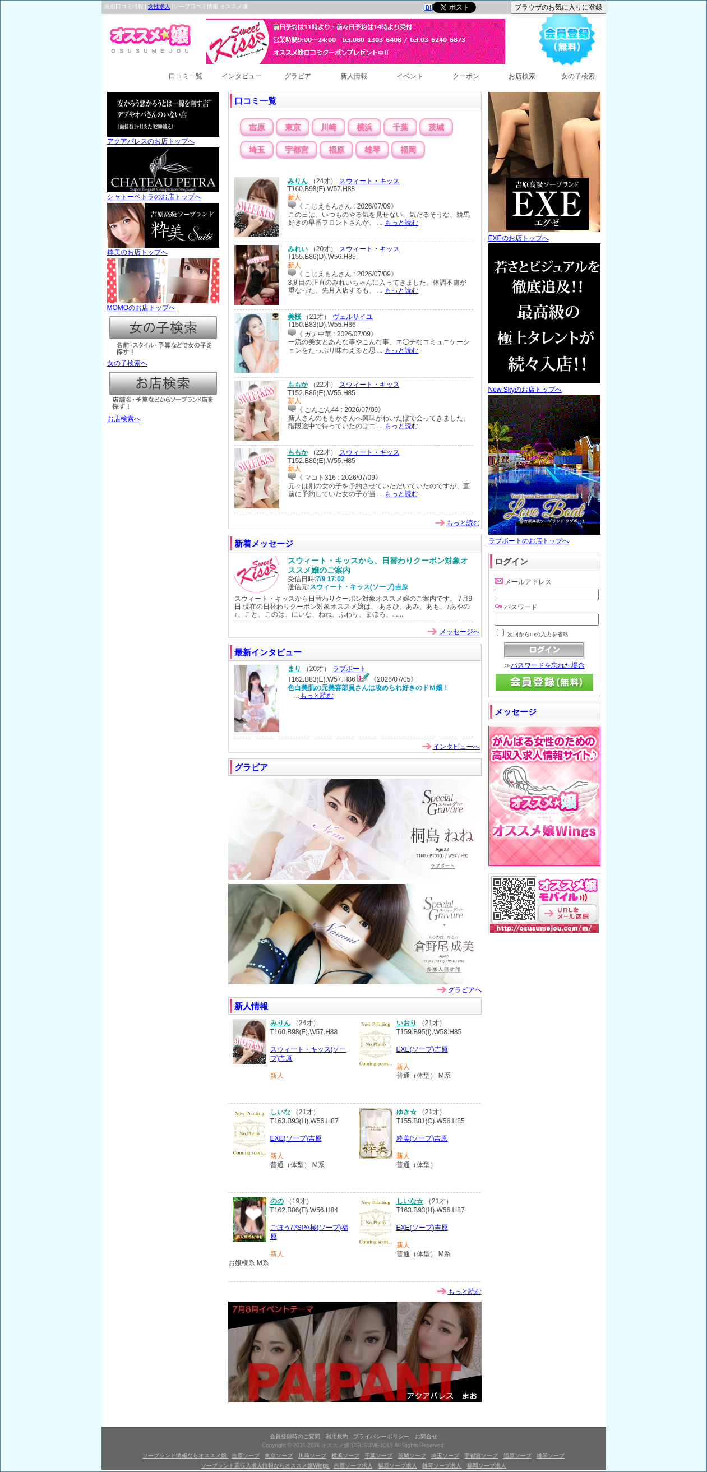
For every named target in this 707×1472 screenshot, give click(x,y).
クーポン (465, 76)
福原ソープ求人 (397, 1465)
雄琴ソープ (551, 1455)
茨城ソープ (412, 1455)
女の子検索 (578, 76)
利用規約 (337, 1436)
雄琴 (372, 149)
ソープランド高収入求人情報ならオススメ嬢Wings (265, 1465)
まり (294, 669)
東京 (293, 127)
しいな (280, 1112)
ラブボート (349, 669)
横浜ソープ (345, 1455)
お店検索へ (163, 415)
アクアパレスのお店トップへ (163, 138)
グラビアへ (465, 990)
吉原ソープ (246, 1455)
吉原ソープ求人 (353, 1465)
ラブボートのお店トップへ (544, 537)
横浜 (364, 127)
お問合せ (426, 1436)
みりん (298, 181)
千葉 (400, 127)
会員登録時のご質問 (295, 1436)
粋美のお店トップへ (163, 249)
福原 (336, 149)
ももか (298, 384)
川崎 (328, 127)
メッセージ (516, 711)
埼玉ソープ (445, 1455)
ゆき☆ (406, 1112)
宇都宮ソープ (481, 1455)
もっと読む (401, 222)
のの (277, 1201)
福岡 (408, 149)
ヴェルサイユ (352, 317)
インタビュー (241, 76)
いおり (406, 1023)
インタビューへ (456, 747)
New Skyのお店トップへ (544, 385)
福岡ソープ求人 (486, 1465)
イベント (409, 76)
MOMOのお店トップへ (163, 304)
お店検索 (522, 76)
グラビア (297, 76)
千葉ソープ (378, 1455)
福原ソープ (517, 1455)
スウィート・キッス (369, 181)
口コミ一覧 (185, 76)
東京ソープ (279, 1455)
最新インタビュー (268, 652)
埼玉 (257, 149)
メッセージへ (460, 632)
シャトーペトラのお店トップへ (163, 193)
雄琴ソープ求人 (441, 1465)
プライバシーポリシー (381, 1436)
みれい (298, 249)
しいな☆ (409, 1201)
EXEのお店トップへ (544, 234)
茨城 (436, 127)
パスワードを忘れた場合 (548, 665)
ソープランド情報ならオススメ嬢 (185, 1455)
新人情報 (353, 76)
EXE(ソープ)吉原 (422, 1049)
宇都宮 (296, 149)
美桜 (294, 317)
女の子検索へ (163, 360)
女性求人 (159, 6)
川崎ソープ (312, 1455)
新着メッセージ (263, 543)
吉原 (257, 127)
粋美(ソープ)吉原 (422, 1138)
